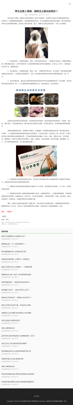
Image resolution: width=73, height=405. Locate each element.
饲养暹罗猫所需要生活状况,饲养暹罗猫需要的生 (17, 382)
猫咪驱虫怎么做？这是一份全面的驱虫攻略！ (16, 274)
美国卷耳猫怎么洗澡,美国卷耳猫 (12, 359)
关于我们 (36, 396)
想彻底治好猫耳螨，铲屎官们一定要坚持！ (16, 259)
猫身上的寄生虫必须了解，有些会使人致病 (16, 305)
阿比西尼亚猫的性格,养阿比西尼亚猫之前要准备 (17, 374)
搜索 (69, 4)
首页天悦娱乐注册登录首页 (10, 320)
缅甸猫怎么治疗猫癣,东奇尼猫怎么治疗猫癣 (16, 313)
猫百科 (9, 211)
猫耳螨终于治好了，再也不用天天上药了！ (16, 290)
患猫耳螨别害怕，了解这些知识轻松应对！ (16, 282)
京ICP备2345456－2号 (59, 401)
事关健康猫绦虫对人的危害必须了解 (13, 251)
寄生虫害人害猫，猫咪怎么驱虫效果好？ (36, 11)
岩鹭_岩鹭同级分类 (8, 328)
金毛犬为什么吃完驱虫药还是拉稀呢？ (14, 343)
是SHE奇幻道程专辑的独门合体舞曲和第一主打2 (18, 336)
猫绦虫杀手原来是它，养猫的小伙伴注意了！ (16, 297)
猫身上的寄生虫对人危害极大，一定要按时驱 (16, 267)
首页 (2, 211)
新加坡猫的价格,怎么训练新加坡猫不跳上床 (16, 351)
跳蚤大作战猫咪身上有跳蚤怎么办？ (13, 236)
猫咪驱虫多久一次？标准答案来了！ (13, 244)
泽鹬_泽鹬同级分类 (8, 366)
